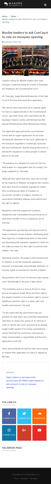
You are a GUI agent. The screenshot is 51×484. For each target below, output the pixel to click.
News (13, 16)
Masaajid (33, 479)
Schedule (24, 479)
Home (4, 16)
